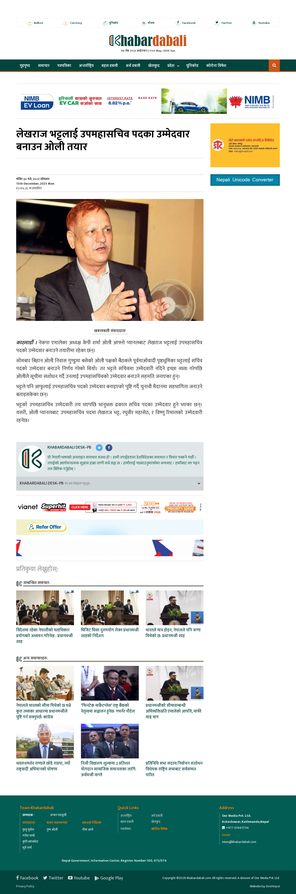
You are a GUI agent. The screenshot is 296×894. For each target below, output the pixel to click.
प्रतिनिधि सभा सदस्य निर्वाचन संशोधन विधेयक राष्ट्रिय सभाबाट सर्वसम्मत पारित (174, 769)
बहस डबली (110, 65)
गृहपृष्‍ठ (25, 65)
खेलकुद (154, 65)
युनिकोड (192, 65)
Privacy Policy (25, 886)
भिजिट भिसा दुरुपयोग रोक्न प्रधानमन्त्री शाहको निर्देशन (110, 633)
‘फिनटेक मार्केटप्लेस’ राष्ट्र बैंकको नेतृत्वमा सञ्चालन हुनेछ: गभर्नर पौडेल (108, 708)
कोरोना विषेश (216, 65)
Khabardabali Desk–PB (69, 447)
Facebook (27, 878)
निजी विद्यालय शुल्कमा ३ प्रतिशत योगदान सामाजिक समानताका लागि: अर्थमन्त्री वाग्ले (108, 769)
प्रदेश (170, 65)
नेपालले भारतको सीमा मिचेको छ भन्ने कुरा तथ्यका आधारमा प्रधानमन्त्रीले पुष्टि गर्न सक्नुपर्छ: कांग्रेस (43, 711)
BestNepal (273, 886)
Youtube (79, 878)
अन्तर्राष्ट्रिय (86, 65)
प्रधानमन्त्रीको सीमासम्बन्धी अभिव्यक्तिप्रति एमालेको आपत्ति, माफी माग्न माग (173, 711)
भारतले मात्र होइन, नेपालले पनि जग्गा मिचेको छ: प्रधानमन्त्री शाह (173, 633)
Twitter (53, 878)
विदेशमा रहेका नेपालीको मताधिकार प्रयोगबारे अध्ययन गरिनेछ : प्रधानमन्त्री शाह (44, 636)
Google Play (109, 878)
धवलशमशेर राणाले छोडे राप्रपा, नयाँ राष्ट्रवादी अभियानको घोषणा (43, 766)
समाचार (43, 65)
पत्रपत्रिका (64, 65)
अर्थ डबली (133, 65)
